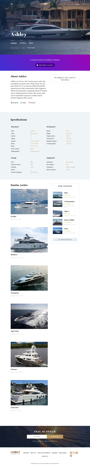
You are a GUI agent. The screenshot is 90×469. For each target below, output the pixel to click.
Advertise (26, 453)
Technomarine (69, 201)
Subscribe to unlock (46, 65)
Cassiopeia (15, 293)
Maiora (12, 219)
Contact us (45, 456)
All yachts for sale (65, 239)
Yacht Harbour (45, 4)
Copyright (54, 453)
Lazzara (13, 43)
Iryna (66, 228)
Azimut (66, 197)
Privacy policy (63, 453)
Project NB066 (69, 220)
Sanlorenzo (13, 257)
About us (33, 453)
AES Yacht (66, 224)
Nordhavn (13, 372)
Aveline (13, 216)
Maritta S (14, 255)
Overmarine (67, 205)
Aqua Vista (15, 331)
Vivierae (14, 369)
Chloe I (66, 211)
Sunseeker (13, 295)
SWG (66, 193)
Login (77, 4)
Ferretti (12, 410)
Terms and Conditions (43, 453)
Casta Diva (14, 407)
